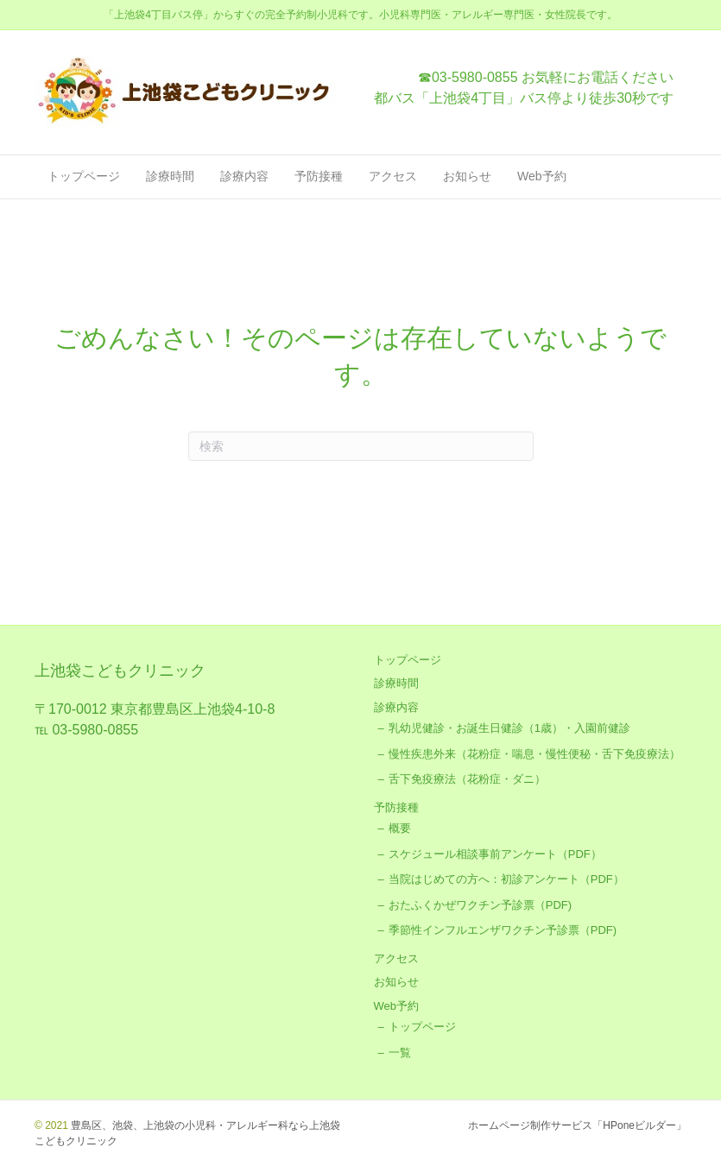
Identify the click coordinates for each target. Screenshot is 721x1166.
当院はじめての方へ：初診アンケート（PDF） (506, 879)
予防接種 (318, 176)
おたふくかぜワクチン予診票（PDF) (480, 904)
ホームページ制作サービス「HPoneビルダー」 (577, 1125)
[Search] (361, 446)
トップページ (83, 176)
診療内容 (244, 176)
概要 (400, 828)
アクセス (393, 176)
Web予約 (541, 176)
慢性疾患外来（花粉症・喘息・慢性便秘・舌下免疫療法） (534, 753)
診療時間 (170, 176)
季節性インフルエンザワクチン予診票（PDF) (503, 929)
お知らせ (467, 176)
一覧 (400, 1052)
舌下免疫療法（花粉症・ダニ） (467, 778)
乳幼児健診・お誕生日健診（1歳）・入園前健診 (509, 728)
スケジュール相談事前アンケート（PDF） (495, 854)
